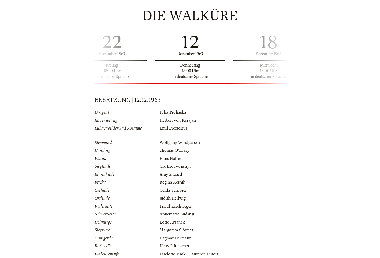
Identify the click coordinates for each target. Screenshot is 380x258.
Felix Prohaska (173, 112)
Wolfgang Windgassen (180, 142)
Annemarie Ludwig (177, 214)
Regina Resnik (172, 182)
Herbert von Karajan (178, 120)
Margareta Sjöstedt (176, 230)
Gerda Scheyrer (173, 190)
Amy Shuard (171, 174)
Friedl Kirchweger (176, 206)
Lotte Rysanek (172, 222)
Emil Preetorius (173, 128)
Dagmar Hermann (175, 238)
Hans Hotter (170, 158)
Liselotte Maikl (173, 254)
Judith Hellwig (173, 198)
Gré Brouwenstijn (175, 166)
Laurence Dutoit (203, 254)
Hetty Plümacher (174, 246)
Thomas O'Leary (174, 150)
